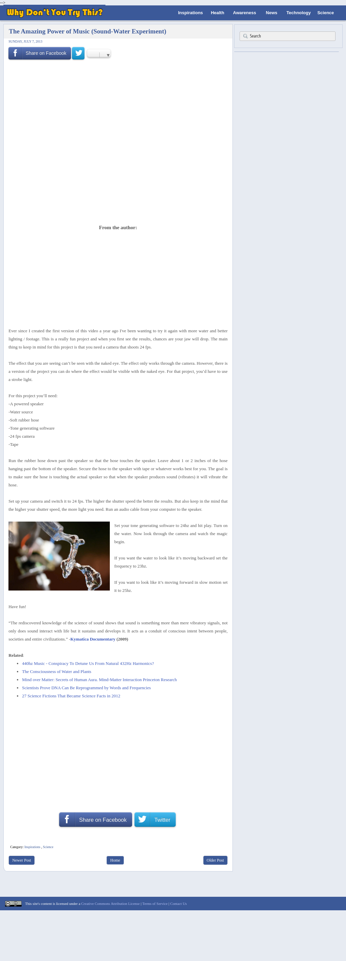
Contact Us (178, 904)
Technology (299, 12)
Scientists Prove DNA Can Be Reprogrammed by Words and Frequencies (86, 687)
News (271, 12)
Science (325, 12)
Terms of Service (155, 904)
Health (217, 12)
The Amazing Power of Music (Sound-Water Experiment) (87, 31)
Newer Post (21, 860)
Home (115, 860)
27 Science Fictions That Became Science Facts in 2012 (71, 695)
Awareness (244, 12)
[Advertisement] (116, 203)
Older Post (215, 860)
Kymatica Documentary (92, 639)
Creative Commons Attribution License (110, 904)
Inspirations (190, 12)
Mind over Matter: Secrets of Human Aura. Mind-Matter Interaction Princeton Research (99, 679)
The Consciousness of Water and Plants (56, 671)
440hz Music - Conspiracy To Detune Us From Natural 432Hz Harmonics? (88, 663)
